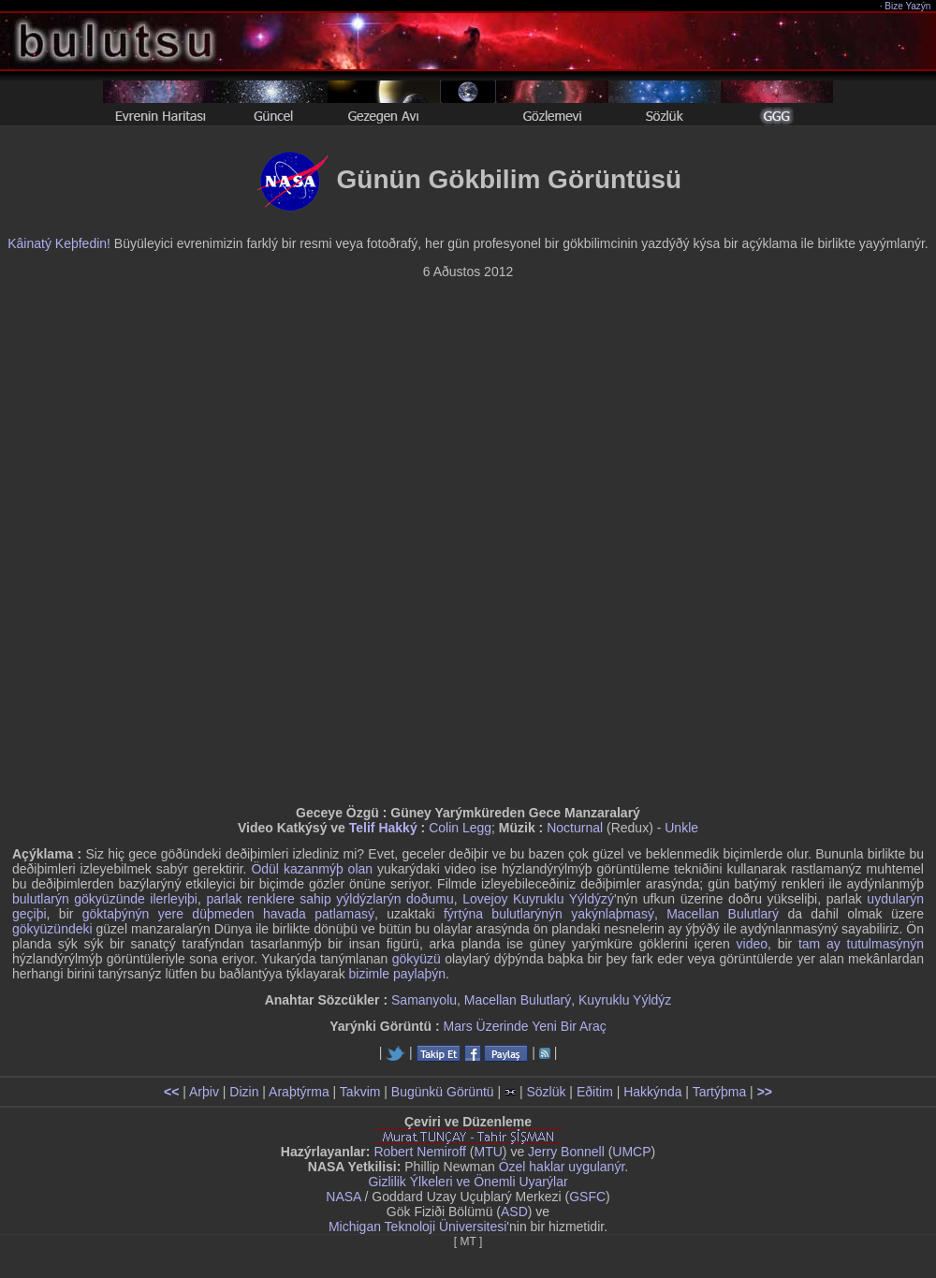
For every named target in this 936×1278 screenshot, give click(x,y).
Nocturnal (575, 827)
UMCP (631, 1151)
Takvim (360, 1091)
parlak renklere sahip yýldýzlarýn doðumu (329, 898)
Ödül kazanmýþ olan (312, 868)
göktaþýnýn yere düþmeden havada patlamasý (228, 913)
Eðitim (595, 1091)
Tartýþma (720, 1091)
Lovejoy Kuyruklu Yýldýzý (538, 898)
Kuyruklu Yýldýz (624, 999)
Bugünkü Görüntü (442, 1091)
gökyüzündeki (52, 928)
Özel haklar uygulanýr (562, 1166)
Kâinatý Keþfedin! (58, 243)
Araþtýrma (299, 1091)
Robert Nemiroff (419, 1151)
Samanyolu (424, 999)
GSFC (587, 1196)
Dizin (243, 1091)
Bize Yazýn (908, 6)
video (752, 943)
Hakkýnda (652, 1091)
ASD (514, 1211)
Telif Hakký (383, 827)
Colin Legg (460, 827)
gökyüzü (416, 958)
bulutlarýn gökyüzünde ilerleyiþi (104, 898)
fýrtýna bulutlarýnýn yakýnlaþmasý (549, 913)
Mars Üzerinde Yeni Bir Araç (525, 1026)
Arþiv (204, 1091)
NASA (343, 1196)
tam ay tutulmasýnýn (861, 943)
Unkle (681, 827)
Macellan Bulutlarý (722, 913)
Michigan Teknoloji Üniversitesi (417, 1226)
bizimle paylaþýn (397, 973)
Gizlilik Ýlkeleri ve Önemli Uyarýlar (467, 1181)
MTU (489, 1151)
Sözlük (545, 1091)
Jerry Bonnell (566, 1151)
